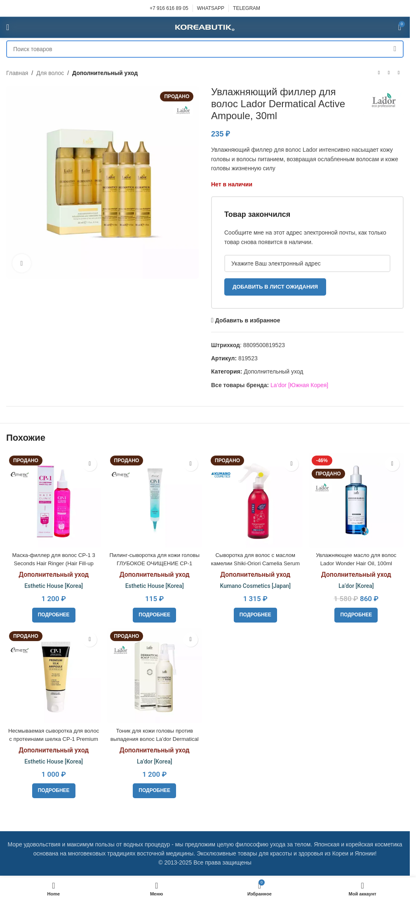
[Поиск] (205, 49)
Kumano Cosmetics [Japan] (255, 584)
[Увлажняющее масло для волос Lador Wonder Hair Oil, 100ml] (357, 499)
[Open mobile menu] (7, 27)
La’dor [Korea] (357, 584)
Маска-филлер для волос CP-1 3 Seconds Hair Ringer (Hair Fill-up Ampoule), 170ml (53, 561)
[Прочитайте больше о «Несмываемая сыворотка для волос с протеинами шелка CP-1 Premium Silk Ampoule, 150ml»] (53, 789)
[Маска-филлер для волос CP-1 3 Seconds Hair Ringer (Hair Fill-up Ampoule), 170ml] (52, 499)
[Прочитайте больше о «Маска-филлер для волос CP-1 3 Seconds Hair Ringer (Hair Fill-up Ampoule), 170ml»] (53, 613)
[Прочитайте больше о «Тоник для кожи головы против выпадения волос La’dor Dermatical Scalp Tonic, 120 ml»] (154, 789)
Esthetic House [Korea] (53, 584)
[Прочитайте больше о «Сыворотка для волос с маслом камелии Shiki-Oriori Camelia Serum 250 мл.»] (255, 613)
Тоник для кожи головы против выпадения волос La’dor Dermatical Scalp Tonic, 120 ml (154, 737)
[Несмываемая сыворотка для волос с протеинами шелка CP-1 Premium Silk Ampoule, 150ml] (52, 675)
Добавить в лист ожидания (275, 287)
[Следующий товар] (399, 73)
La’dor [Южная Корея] (299, 385)
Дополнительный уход (105, 73)
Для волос (50, 73)
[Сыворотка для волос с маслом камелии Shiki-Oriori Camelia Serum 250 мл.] (255, 499)
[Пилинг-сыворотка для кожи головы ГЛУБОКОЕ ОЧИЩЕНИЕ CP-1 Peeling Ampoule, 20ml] (154, 499)
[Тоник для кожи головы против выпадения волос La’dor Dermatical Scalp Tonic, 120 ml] (154, 675)
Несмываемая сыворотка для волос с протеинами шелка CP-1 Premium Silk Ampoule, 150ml (52, 737)
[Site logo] (205, 26)
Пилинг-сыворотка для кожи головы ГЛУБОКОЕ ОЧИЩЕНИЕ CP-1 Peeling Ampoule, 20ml (154, 561)
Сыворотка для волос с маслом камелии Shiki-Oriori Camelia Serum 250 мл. (255, 561)
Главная (17, 73)
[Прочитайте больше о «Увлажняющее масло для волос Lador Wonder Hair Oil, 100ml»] (357, 613)
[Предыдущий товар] (379, 73)
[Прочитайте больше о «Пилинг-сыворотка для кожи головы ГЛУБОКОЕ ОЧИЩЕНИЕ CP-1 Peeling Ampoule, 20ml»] (154, 613)
